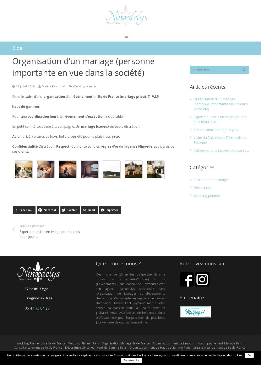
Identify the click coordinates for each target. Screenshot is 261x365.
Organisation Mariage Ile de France (126, 344)
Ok (249, 355)
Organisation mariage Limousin (173, 344)
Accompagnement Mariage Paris (220, 344)
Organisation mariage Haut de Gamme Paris (159, 348)
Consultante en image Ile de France (38, 348)
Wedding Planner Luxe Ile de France (41, 344)
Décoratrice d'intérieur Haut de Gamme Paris (96, 348)
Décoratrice (203, 188)
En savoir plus (131, 360)
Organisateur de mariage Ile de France (219, 348)
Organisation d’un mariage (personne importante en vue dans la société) (221, 105)
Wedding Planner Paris (83, 344)
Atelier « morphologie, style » (216, 131)
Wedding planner (84, 87)
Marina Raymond (53, 87)
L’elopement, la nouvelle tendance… (221, 151)
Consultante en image (211, 180)
